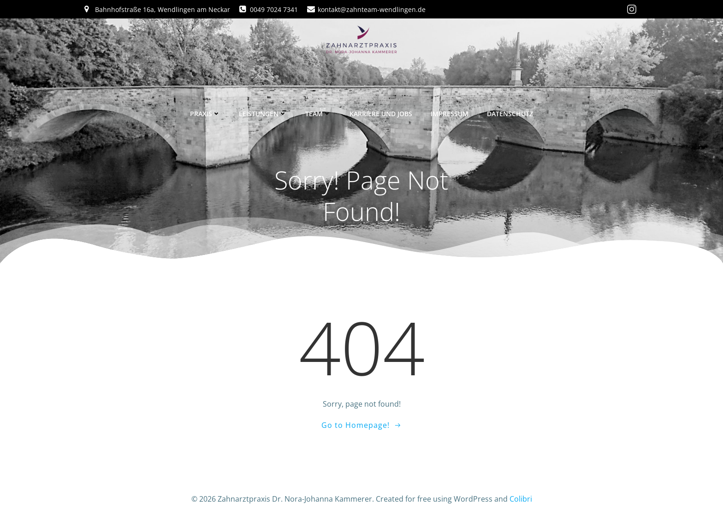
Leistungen (263, 112)
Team (318, 112)
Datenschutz (510, 112)
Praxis (205, 112)
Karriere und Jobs (381, 112)
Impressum (449, 112)
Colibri (521, 500)
